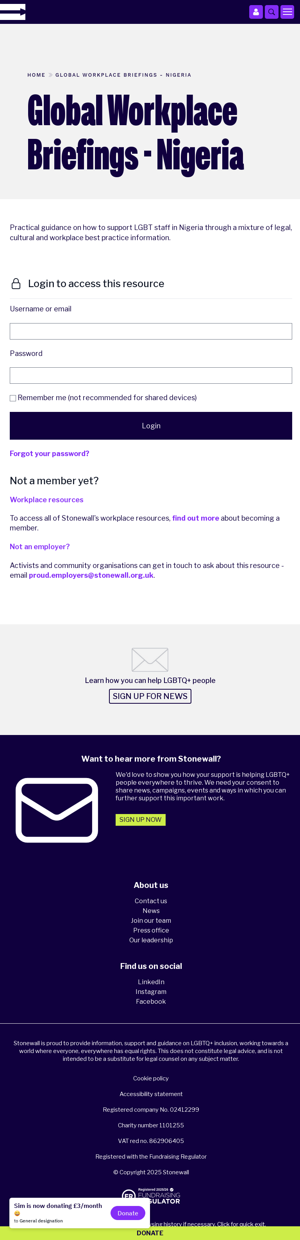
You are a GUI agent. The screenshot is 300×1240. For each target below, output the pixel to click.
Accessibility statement (151, 1094)
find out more (195, 518)
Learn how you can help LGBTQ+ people (150, 680)
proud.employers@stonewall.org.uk (91, 575)
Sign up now (141, 819)
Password (26, 353)
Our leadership (151, 940)
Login (151, 426)
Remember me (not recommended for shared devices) (103, 398)
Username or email (40, 309)
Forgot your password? (49, 453)
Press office (151, 930)
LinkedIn (151, 982)
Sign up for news (150, 696)
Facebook (151, 1001)
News (151, 911)
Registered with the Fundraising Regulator (151, 1156)
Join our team (151, 920)
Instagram (151, 992)
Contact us (151, 901)
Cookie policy (151, 1078)
